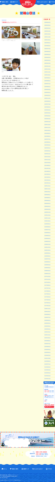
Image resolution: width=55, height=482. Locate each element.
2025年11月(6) (47, 36)
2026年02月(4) (47, 28)
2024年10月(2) (47, 74)
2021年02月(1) (47, 180)
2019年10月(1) (47, 220)
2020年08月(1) (47, 197)
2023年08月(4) (47, 101)
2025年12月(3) (47, 34)
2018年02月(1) (47, 270)
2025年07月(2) (47, 48)
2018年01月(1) (47, 273)
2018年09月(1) (47, 253)
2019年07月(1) (47, 229)
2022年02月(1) (47, 150)
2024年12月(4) (47, 69)
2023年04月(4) (47, 112)
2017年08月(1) (47, 285)
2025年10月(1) (47, 39)
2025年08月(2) (47, 45)
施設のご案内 (4, 2)
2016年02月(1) (47, 329)
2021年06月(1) (47, 171)
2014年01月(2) (47, 378)
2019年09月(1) (47, 223)
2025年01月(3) (47, 66)
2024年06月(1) (47, 86)
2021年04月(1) (47, 177)
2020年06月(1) (47, 200)
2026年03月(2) (47, 25)
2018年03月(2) (47, 267)
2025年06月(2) (47, 51)
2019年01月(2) (47, 244)
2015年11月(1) (47, 334)
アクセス (52, 2)
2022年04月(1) (47, 147)
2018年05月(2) (47, 264)
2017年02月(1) (47, 302)
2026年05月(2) (47, 22)
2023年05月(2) (47, 109)
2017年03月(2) (47, 299)
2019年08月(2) (47, 226)
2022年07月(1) (47, 139)
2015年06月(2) (47, 346)
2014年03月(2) (47, 372)
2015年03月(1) (47, 352)
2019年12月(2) (47, 215)
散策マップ (14, 2)
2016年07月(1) (47, 317)
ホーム (4, 469)
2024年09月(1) (47, 77)
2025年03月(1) (47, 60)
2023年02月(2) (47, 118)
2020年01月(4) (47, 212)
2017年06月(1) (47, 291)
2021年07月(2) (47, 168)
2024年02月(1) (47, 95)
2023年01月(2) (47, 121)
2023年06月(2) (47, 107)
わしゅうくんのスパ (42, 2)
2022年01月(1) (47, 153)
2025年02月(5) (47, 63)
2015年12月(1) (47, 331)
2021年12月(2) (47, 156)
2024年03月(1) (47, 92)
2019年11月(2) (47, 218)
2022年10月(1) (47, 130)
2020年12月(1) (47, 185)
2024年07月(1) (47, 83)
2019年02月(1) (47, 241)
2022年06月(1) (47, 142)
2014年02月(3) (47, 375)
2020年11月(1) (47, 188)
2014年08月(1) (47, 361)
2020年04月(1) (47, 203)
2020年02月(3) (47, 209)
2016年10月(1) (47, 311)
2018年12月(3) (47, 247)
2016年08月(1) (47, 314)
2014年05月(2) (47, 369)
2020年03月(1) (47, 206)
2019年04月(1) (47, 238)
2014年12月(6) (47, 358)
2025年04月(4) (47, 57)
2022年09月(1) (47, 133)
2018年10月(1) (47, 250)
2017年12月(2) (47, 276)
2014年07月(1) (47, 364)
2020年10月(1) (47, 191)
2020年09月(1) (47, 194)
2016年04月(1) (47, 323)
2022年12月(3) (47, 124)
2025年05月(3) (47, 54)
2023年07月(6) (47, 104)
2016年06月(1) (47, 320)
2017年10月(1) (47, 282)
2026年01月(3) (47, 31)
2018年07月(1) (47, 258)
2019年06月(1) (47, 232)
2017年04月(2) (47, 296)
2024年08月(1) (47, 80)
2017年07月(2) (47, 288)
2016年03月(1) (47, 326)
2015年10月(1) (47, 337)
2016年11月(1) (47, 308)
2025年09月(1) (47, 42)
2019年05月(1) (47, 235)
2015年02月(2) (47, 355)
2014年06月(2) (47, 367)
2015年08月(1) (47, 340)
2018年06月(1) (47, 261)
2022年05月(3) (47, 145)
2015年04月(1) (47, 349)
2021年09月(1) (47, 165)
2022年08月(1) (47, 136)
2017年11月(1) (47, 279)
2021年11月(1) (47, 159)
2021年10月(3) (47, 162)
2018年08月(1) (47, 256)
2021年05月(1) (47, 174)
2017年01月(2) (47, 305)
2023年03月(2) (47, 115)
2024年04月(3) (47, 89)
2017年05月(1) (47, 293)
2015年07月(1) (47, 343)
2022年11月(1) (47, 127)
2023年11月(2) (47, 98)
